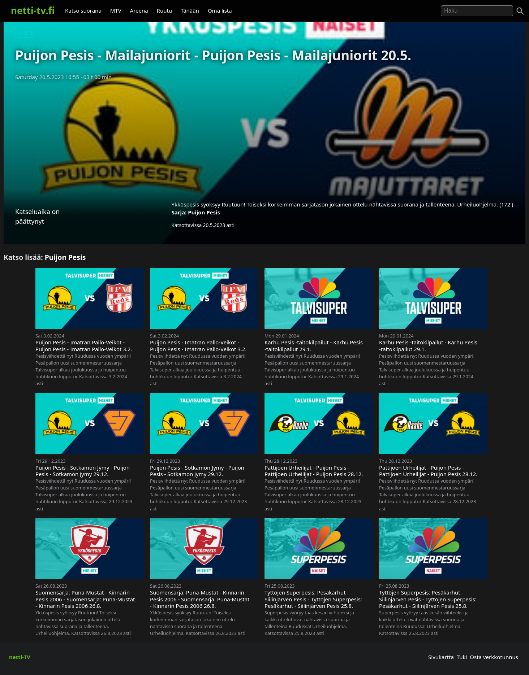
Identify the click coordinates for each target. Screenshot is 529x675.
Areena (139, 10)
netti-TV (19, 657)
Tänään (190, 10)
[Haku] (520, 11)
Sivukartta (441, 657)
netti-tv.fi (33, 10)
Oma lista (220, 10)
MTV (115, 10)
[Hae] (477, 10)
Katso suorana (83, 10)
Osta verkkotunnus (494, 657)
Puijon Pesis (204, 212)
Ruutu (164, 10)
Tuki (462, 657)
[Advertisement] (264, 138)
